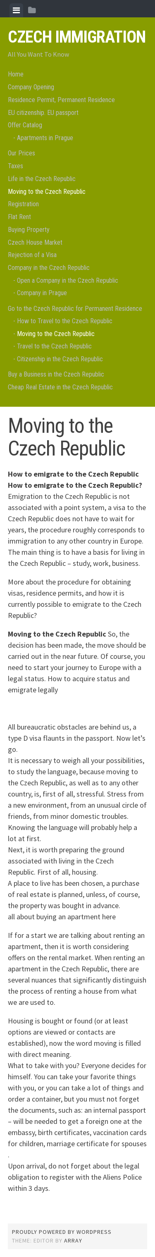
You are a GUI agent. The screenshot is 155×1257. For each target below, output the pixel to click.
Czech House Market (35, 242)
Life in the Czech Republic (42, 179)
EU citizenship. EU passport (43, 113)
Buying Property (29, 230)
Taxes (15, 166)
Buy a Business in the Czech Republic (56, 374)
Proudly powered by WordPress (62, 1232)
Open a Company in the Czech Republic (67, 280)
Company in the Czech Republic (49, 268)
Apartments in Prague (45, 138)
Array (73, 1240)
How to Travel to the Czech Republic (64, 321)
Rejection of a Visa (32, 255)
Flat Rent (19, 217)
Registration (23, 204)
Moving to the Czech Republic (47, 192)
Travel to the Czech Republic (54, 346)
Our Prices (21, 153)
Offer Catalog (25, 125)
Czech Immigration (76, 37)
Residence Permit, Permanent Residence (61, 100)
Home (16, 74)
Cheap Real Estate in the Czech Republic (60, 387)
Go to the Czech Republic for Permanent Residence (75, 308)
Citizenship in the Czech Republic (60, 359)
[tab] (16, 10)
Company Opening (31, 87)
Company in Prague (42, 293)
